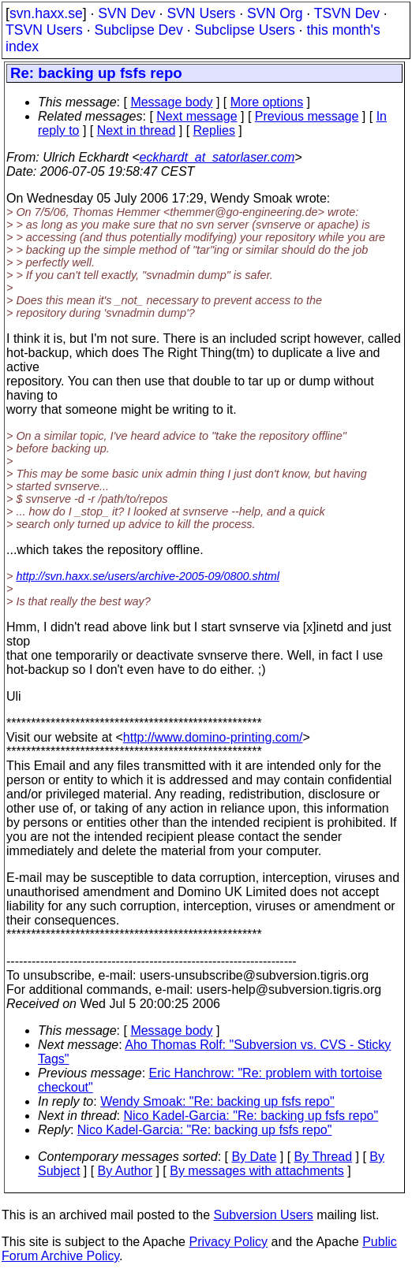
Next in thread (136, 130)
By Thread (323, 1156)
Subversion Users (263, 1215)
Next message (196, 116)
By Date (253, 1156)
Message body (171, 102)
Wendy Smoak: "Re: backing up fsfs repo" (217, 1101)
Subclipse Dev (138, 30)
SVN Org (274, 13)
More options (267, 102)
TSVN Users (44, 30)
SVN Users (201, 13)
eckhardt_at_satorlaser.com (216, 157)
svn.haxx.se (46, 13)
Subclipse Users (245, 30)
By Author (125, 1170)
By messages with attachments (257, 1170)
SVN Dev (126, 13)
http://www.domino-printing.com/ (213, 737)
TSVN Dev (347, 13)
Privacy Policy (228, 1241)
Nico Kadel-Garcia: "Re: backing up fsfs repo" (251, 1115)
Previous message (307, 116)
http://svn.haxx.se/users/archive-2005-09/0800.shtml (147, 576)
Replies (214, 130)
